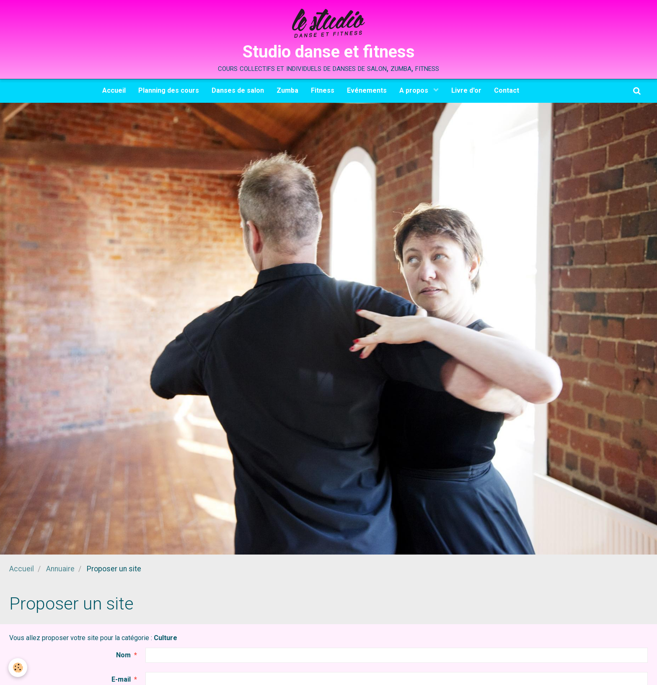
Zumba (287, 90)
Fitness (322, 90)
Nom (123, 655)
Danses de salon (238, 90)
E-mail (121, 679)
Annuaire (60, 569)
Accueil (114, 90)
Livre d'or (466, 90)
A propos (414, 90)
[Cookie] (17, 667)
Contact (506, 90)
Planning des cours (168, 90)
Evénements (367, 90)
